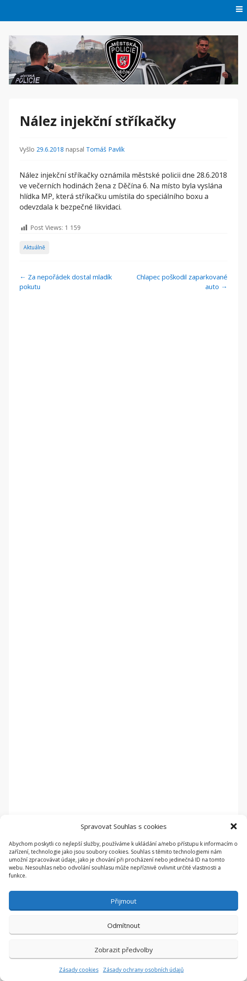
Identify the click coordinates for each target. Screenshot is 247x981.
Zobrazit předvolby (123, 949)
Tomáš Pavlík (105, 149)
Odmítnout (123, 925)
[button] (233, 826)
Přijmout (123, 901)
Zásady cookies (78, 969)
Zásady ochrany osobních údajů (143, 969)
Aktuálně (34, 247)
